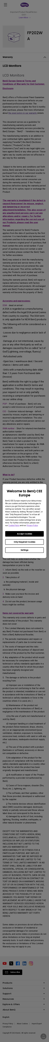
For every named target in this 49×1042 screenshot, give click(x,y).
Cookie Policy (13, 525)
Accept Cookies (24, 534)
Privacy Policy (32, 525)
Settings (24, 550)
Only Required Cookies (24, 542)
